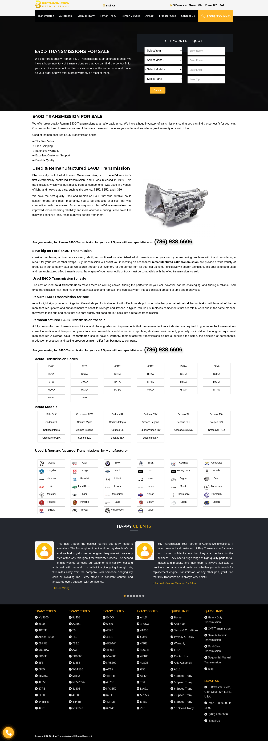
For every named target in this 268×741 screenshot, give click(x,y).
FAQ (177, 646)
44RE (143, 640)
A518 (177, 666)
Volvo (145, 510)
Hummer (47, 479)
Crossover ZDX (84, 414)
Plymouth (213, 495)
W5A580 (77, 666)
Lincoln (146, 487)
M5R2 (76, 672)
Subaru (212, 502)
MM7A (150, 389)
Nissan (146, 495)
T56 (142, 679)
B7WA (84, 374)
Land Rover (81, 487)
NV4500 (111, 653)
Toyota (80, 510)
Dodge (80, 471)
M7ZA (150, 381)
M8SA (183, 381)
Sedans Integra (117, 422)
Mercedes (213, 487)
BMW (112, 463)
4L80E (144, 659)
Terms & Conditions (186, 627)
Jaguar (179, 479)
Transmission (46, 15)
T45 (74, 633)
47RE (41, 685)
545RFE (43, 698)
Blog (210, 665)
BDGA (117, 374)
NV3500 (43, 614)
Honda (212, 471)
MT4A (216, 389)
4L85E (76, 659)
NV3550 (111, 685)
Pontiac (47, 502)
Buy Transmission (62, 736)
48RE (150, 366)
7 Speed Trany (183, 692)
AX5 (75, 646)
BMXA (216, 374)
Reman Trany (108, 15)
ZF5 (40, 659)
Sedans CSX (150, 414)
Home (177, 614)
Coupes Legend (84, 430)
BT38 (51, 381)
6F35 (41, 666)
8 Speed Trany (183, 698)
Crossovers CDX (51, 437)
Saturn (146, 502)
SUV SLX (51, 414)
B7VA (51, 374)
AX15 (109, 666)
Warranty (179, 640)
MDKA (51, 389)
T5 (74, 627)
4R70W (110, 640)
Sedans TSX (216, 414)
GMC (145, 471)
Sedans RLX (183, 422)
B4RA (183, 366)
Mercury (47, 495)
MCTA (216, 381)
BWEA (84, 381)
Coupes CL (117, 430)
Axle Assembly (183, 659)
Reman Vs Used (131, 15)
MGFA (84, 389)
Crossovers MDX (183, 430)
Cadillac (179, 463)
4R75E (42, 627)
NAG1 (144, 685)
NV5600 (111, 659)
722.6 (75, 640)
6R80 (84, 366)
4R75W (144, 620)
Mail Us (111, 5)
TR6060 (77, 653)
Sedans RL (117, 414)
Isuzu (145, 479)
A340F (144, 672)
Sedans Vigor (84, 422)
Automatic (65, 15)
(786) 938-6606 (215, 15)
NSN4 (51, 397)
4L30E (76, 685)
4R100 (144, 653)
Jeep (211, 479)
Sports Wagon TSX (151, 430)
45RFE (110, 672)
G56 (142, 666)
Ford (112, 471)
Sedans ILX (84, 437)
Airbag (149, 15)
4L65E (42, 679)
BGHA (183, 374)
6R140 (110, 705)
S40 (84, 397)
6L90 (41, 620)
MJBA (117, 389)
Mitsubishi (114, 495)
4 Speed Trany (183, 672)
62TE (109, 692)
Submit (157, 90)
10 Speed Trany (184, 705)
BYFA (117, 381)
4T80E (144, 627)
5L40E (76, 614)
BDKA (150, 374)
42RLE (110, 698)
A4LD (143, 614)
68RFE (42, 640)
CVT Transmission (219, 625)
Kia (46, 487)
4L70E (110, 679)
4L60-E (144, 646)
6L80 (41, 692)
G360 (143, 633)
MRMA (183, 389)
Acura (47, 463)
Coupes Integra (51, 430)
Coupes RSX (217, 422)
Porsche (80, 502)
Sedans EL (52, 422)
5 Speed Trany (183, 679)
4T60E (76, 692)
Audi (79, 463)
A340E (76, 620)
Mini (79, 495)
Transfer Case (167, 15)
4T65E (110, 646)
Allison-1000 (46, 633)
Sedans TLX (117, 437)
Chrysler (47, 471)
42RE (41, 705)
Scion (179, 502)
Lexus (113, 487)
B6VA (217, 366)
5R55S (144, 692)
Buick (145, 463)
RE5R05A (78, 679)
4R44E (76, 698)
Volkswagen (114, 510)
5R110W (43, 646)
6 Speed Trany (183, 685)
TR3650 (43, 672)
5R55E (42, 653)
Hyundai (80, 479)
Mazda (179, 487)
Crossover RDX (216, 430)
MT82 (143, 698)
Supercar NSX (150, 437)
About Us (179, 620)
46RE (117, 366)
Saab (112, 502)
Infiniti (113, 479)
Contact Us (188, 15)
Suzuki (47, 510)
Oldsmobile (180, 495)
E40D (51, 366)
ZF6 (142, 705)
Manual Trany (86, 15)
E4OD (110, 614)
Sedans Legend (150, 422)
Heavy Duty (180, 471)
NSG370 (77, 705)
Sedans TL (183, 414)
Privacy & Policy (184, 633)
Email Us (213, 717)
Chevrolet (213, 463)
